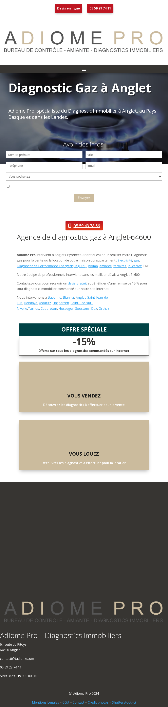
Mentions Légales (45, 702)
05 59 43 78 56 (87, 225)
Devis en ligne (68, 8)
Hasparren (61, 303)
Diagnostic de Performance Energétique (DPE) (52, 266)
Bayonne (54, 297)
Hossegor (66, 308)
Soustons (82, 308)
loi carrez (135, 266)
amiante (105, 266)
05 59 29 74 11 (100, 8)
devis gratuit (77, 283)
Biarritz (68, 297)
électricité (125, 260)
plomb (93, 266)
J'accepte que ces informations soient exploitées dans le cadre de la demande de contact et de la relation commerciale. (58, 187)
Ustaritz (45, 303)
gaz (136, 260)
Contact (78, 702)
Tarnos (33, 308)
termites (119, 266)
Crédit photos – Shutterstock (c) (112, 702)
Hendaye (30, 303)
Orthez (104, 308)
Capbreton (49, 308)
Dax (94, 308)
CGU (65, 702)
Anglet (81, 297)
